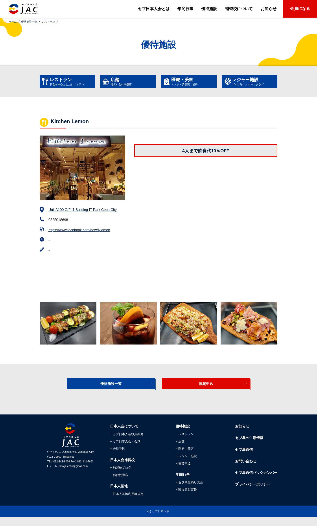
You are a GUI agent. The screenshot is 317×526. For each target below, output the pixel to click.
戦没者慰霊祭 (187, 498)
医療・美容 (186, 457)
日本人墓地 (119, 495)
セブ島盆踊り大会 (190, 491)
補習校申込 (120, 484)
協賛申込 (204, 390)
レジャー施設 (187, 465)
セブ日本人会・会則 (126, 450)
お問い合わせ (245, 470)
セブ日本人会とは (154, 9)
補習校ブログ (122, 476)
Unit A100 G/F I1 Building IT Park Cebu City (82, 214)
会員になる (300, 8)
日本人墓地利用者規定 (128, 502)
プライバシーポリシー (252, 493)
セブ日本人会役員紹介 (128, 443)
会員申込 (119, 457)
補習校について (239, 9)
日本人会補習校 (122, 469)
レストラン (48, 21)
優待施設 (209, 9)
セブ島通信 (244, 458)
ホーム (13, 21)
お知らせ (268, 9)
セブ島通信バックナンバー (256, 481)
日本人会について (124, 435)
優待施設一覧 (29, 21)
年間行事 (185, 9)
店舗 (181, 450)
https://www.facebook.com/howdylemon (79, 234)
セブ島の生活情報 (249, 447)
